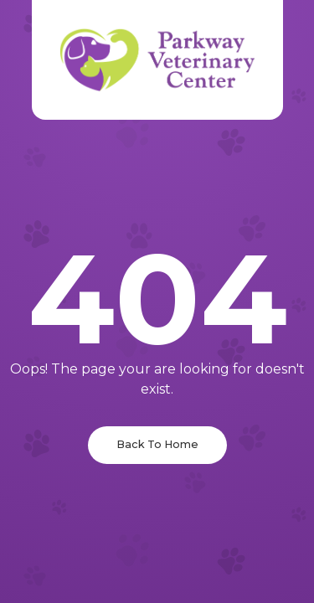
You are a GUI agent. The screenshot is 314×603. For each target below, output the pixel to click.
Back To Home (157, 444)
